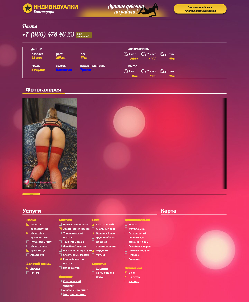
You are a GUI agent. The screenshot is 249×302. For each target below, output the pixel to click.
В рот (132, 272)
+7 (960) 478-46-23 (57, 35)
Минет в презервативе (39, 226)
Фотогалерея (43, 90)
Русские (85, 69)
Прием (34, 272)
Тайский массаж (73, 241)
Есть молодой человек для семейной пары (139, 237)
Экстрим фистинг (74, 294)
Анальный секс (105, 228)
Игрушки (102, 250)
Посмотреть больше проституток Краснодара (200, 8)
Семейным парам (140, 246)
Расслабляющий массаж (73, 261)
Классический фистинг (72, 283)
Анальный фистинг (75, 290)
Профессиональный (75, 224)
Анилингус (37, 254)
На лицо (134, 281)
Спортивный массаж (76, 254)
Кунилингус (37, 250)
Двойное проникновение (106, 244)
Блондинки (64, 69)
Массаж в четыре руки (77, 250)
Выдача (35, 268)
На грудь (134, 277)
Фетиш (100, 254)
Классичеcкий (105, 224)
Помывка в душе (139, 250)
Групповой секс (106, 237)
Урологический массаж (73, 235)
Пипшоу (134, 254)
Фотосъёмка (137, 228)
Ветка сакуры (71, 267)
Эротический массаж (76, 228)
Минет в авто (39, 246)
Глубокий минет (41, 241)
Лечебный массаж (74, 246)
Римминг (135, 259)
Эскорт (133, 224)
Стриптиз (102, 268)
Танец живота (105, 272)
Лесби (100, 277)
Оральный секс (105, 233)
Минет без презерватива (39, 235)
